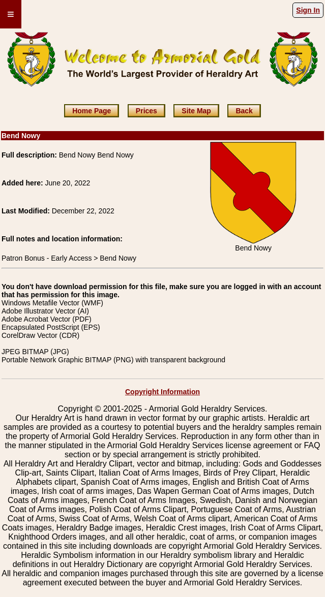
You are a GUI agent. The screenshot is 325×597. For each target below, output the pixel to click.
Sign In (308, 10)
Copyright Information (162, 392)
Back (243, 111)
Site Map (196, 111)
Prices (146, 111)
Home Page (91, 111)
